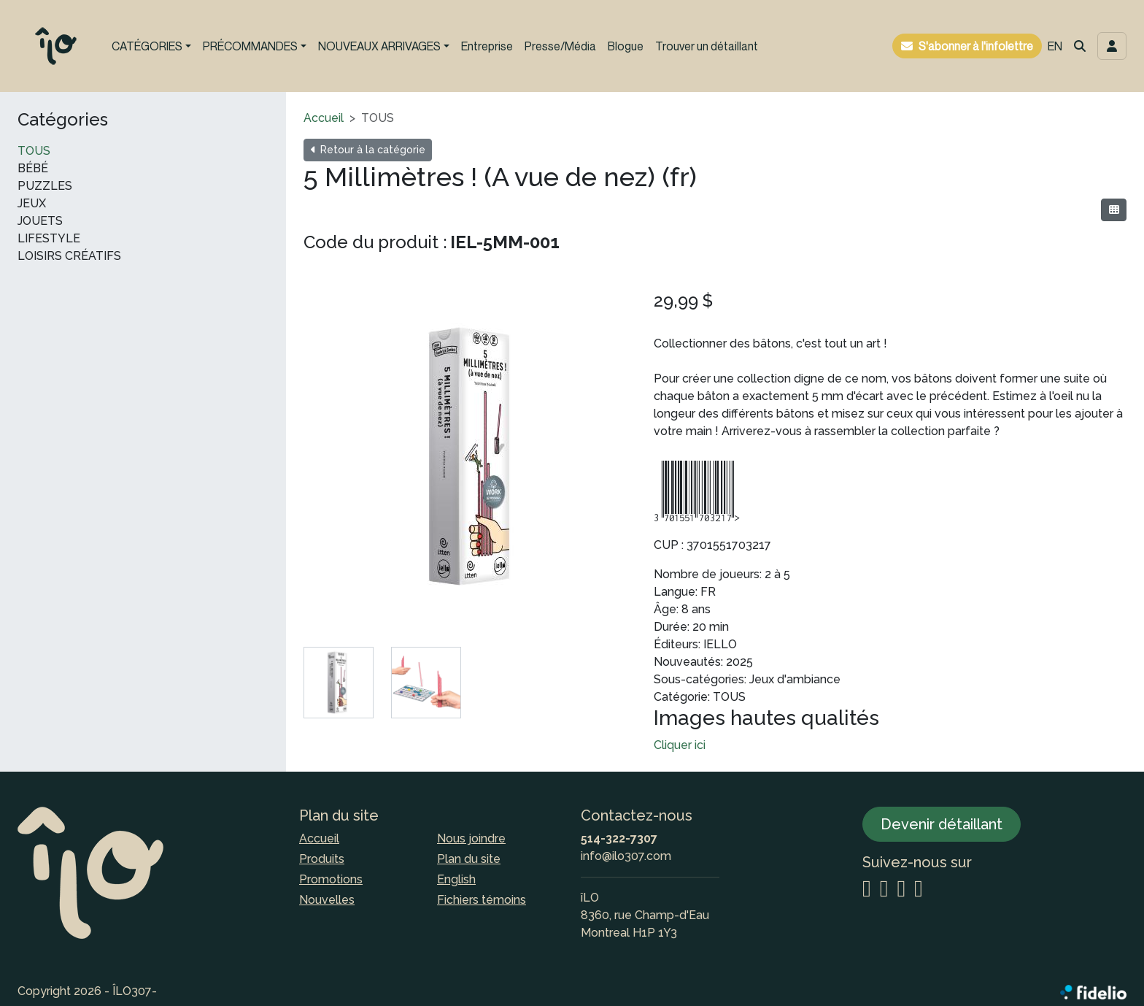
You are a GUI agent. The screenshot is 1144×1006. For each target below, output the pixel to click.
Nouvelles (327, 900)
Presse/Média (560, 46)
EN (1055, 46)
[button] (1079, 46)
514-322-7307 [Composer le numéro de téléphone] (619, 838)
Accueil (324, 118)
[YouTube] (918, 889)
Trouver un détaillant (706, 46)
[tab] (339, 682)
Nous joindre (471, 838)
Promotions (331, 879)
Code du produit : (375, 242)
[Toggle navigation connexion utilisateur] (1111, 46)
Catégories (63, 120)
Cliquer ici (680, 745)
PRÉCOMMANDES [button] (250, 46)
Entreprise (487, 46)
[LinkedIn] (901, 889)
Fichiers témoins (481, 900)
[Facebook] (884, 889)
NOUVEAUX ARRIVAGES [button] (379, 46)
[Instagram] (866, 889)
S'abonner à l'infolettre (976, 46)
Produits (321, 859)
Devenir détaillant (941, 824)
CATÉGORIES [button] (147, 46)
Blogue (626, 46)
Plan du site (468, 859)
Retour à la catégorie (368, 149)
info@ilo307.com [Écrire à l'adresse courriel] (626, 856)
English (456, 879)
